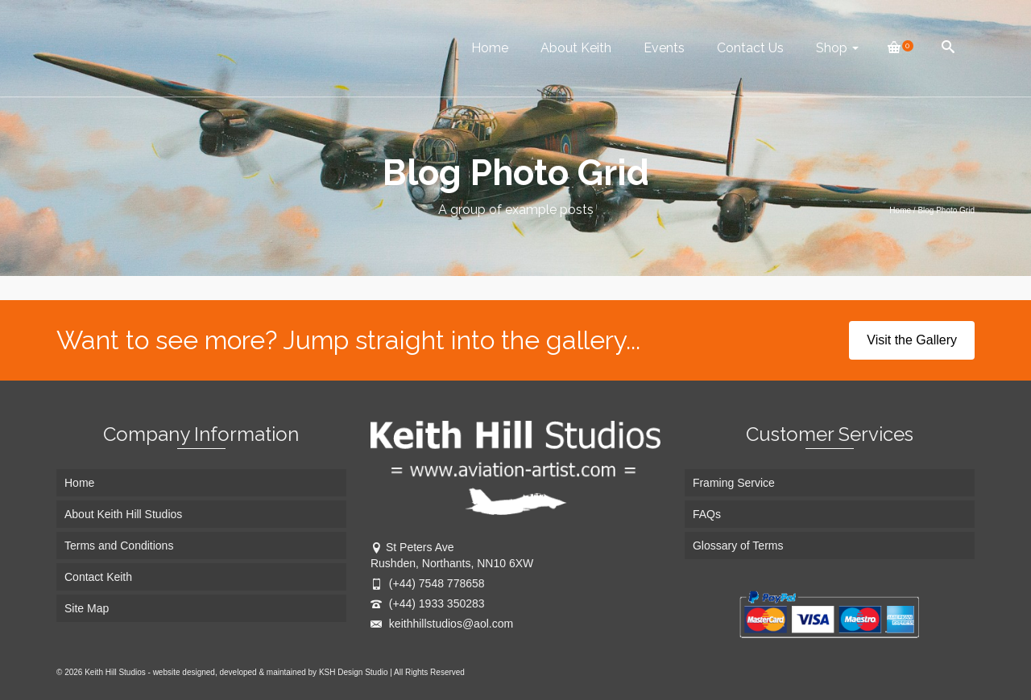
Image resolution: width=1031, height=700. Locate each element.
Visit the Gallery (912, 340)
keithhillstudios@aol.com (442, 623)
